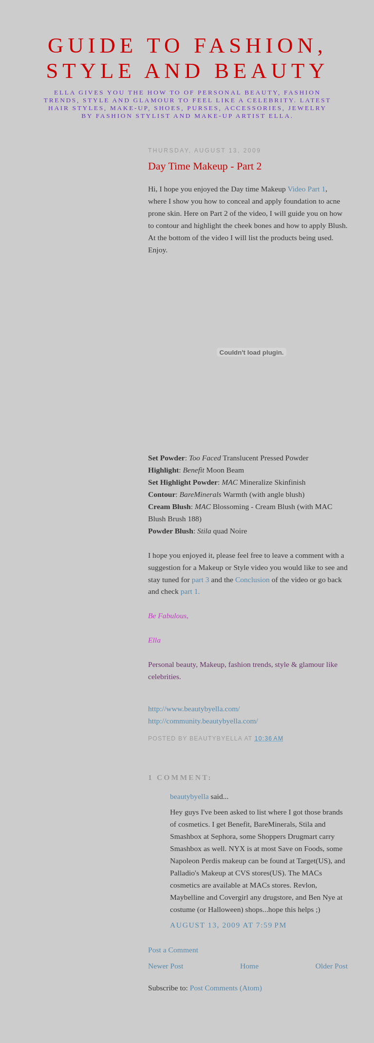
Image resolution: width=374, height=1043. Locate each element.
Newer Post (165, 966)
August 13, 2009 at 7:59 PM (228, 925)
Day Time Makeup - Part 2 (205, 166)
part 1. (190, 591)
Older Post (332, 966)
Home (249, 966)
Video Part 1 (306, 189)
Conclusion (252, 579)
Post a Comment (173, 950)
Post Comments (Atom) (226, 988)
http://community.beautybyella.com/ (203, 721)
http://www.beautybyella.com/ (194, 708)
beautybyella (189, 796)
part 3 (200, 579)
